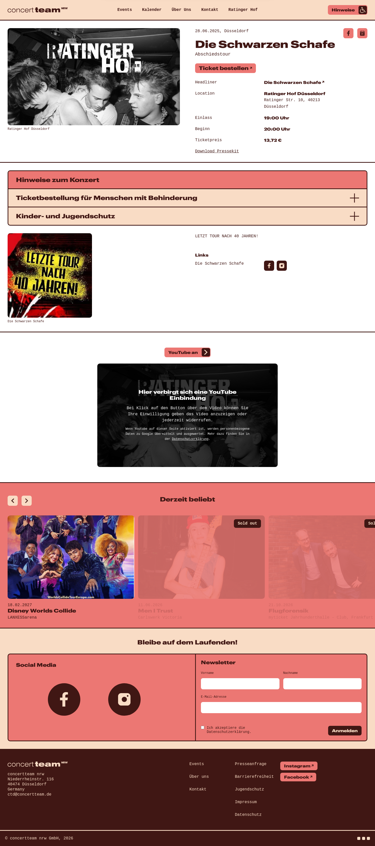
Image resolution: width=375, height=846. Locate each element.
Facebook (296, 777)
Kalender (152, 10)
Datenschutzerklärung (190, 439)
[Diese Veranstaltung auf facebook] (348, 33)
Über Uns (181, 10)
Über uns (199, 777)
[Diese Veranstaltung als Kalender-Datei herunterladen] (362, 33)
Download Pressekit (217, 151)
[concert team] (38, 9)
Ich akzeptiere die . (229, 730)
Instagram (297, 765)
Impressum (246, 802)
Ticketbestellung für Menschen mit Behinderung (106, 198)
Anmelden (345, 730)
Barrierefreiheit (254, 777)
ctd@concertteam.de (29, 794)
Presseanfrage (251, 764)
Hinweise (349, 10)
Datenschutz (248, 815)
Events (124, 10)
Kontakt (209, 10)
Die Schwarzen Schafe (292, 82)
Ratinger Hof (243, 10)
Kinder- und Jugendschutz (65, 216)
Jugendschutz (249, 789)
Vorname (207, 673)
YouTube (189, 352)
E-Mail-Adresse (214, 697)
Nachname (290, 673)
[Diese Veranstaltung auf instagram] (282, 266)
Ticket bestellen (224, 68)
